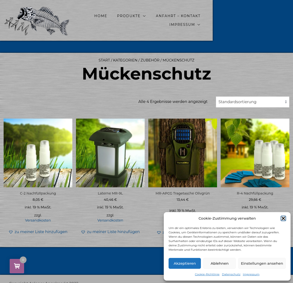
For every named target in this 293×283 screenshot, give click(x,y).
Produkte (159, 20)
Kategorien (125, 60)
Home (130, 20)
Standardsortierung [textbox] (237, 102)
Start (104, 60)
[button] (283, 218)
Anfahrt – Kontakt (208, 20)
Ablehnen (219, 263)
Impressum (251, 274)
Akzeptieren (185, 263)
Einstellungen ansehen (262, 263)
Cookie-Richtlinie (207, 274)
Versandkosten (38, 220)
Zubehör (150, 60)
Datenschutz (231, 274)
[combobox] (252, 102)
